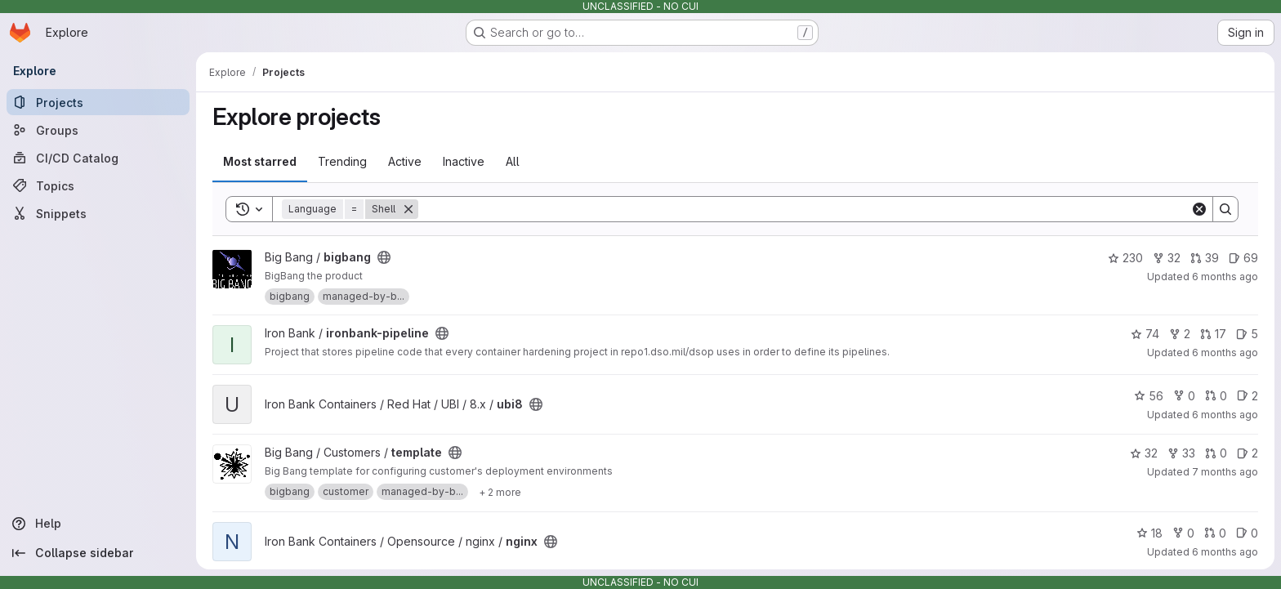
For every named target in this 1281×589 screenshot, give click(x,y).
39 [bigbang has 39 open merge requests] (1204, 258)
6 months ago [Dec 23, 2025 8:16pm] (1225, 552)
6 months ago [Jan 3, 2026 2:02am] (1225, 414)
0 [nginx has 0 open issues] (1247, 533)
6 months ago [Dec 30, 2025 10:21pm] (1225, 352)
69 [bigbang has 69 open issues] (1243, 258)
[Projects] (98, 102)
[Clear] (1199, 209)
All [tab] (513, 161)
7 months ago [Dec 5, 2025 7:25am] (1225, 472)
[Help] (98, 524)
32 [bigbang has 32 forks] (1167, 258)
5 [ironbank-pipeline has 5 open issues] (1247, 334)
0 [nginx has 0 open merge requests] (1215, 533)
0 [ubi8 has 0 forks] (1184, 396)
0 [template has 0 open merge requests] (1216, 453)
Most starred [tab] (260, 161)
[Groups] (98, 130)
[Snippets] (98, 213)
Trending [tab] (342, 161)
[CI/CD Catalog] (98, 158)
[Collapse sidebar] (98, 553)
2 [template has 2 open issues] (1247, 453)
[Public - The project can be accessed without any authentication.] (384, 257)
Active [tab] (405, 161)
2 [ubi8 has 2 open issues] (1247, 396)
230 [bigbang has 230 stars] (1125, 258)
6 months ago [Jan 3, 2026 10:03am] (1225, 276)
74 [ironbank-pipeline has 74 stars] (1145, 334)
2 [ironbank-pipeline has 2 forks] (1179, 334)
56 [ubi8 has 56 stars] (1148, 396)
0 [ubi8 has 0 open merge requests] (1216, 396)
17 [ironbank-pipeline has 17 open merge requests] (1213, 334)
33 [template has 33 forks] (1181, 453)
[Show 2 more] (500, 492)
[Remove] (408, 209)
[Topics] (98, 185)
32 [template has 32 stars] (1144, 453)
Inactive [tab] (463, 161)
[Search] (804, 209)
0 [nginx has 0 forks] (1183, 533)
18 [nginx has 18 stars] (1149, 533)
